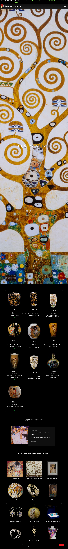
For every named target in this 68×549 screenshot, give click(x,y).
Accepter (62, 545)
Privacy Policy (37, 546)
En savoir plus (33, 441)
